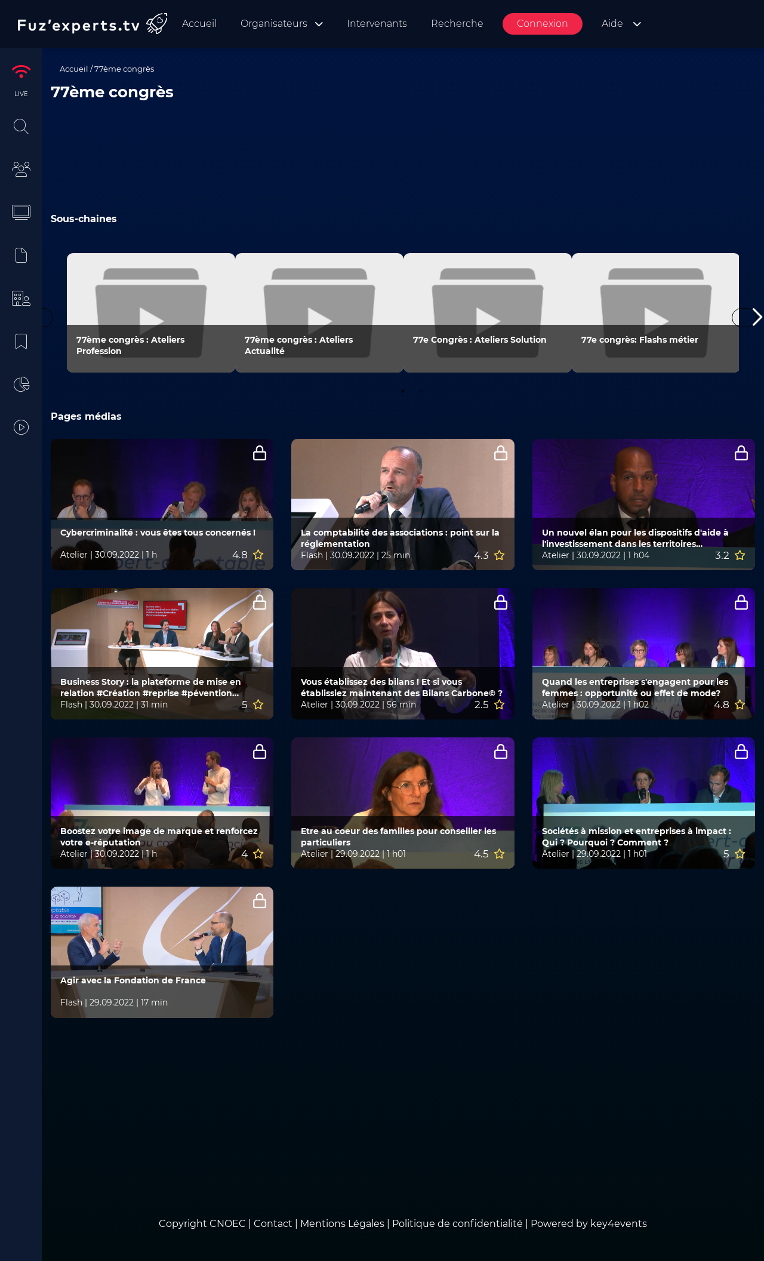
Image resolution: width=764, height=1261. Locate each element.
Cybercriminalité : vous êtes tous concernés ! (157, 532)
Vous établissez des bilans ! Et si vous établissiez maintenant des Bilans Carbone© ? (402, 687)
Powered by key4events (589, 1223)
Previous (43, 317)
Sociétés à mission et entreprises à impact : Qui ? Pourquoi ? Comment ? (636, 837)
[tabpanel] (151, 313)
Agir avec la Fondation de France (133, 980)
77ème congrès (124, 68)
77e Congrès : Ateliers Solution (480, 339)
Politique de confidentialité (457, 1223)
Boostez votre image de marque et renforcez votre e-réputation (159, 837)
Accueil (74, 68)
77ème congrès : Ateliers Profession (130, 345)
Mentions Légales (342, 1223)
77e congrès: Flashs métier (639, 339)
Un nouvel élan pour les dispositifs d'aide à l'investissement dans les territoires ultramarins (635, 538)
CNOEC (228, 1223)
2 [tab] (421, 391)
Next (744, 317)
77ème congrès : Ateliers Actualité (299, 345)
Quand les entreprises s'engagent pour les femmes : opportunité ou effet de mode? (635, 687)
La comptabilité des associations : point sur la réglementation (400, 538)
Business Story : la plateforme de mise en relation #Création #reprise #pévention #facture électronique (150, 687)
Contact (274, 1223)
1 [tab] (403, 391)
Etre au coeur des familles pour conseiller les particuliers (398, 837)
